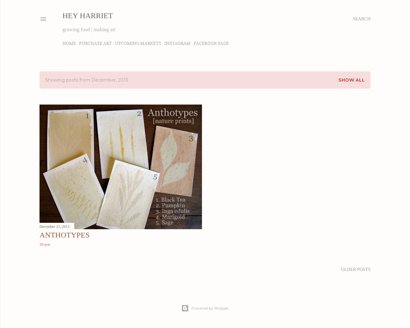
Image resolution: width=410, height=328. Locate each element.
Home (69, 43)
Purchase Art (95, 43)
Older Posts (355, 269)
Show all (351, 80)
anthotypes (65, 235)
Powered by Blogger (205, 308)
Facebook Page (211, 43)
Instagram (177, 43)
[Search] (361, 19)
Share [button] (45, 244)
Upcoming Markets (138, 43)
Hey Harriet (87, 15)
